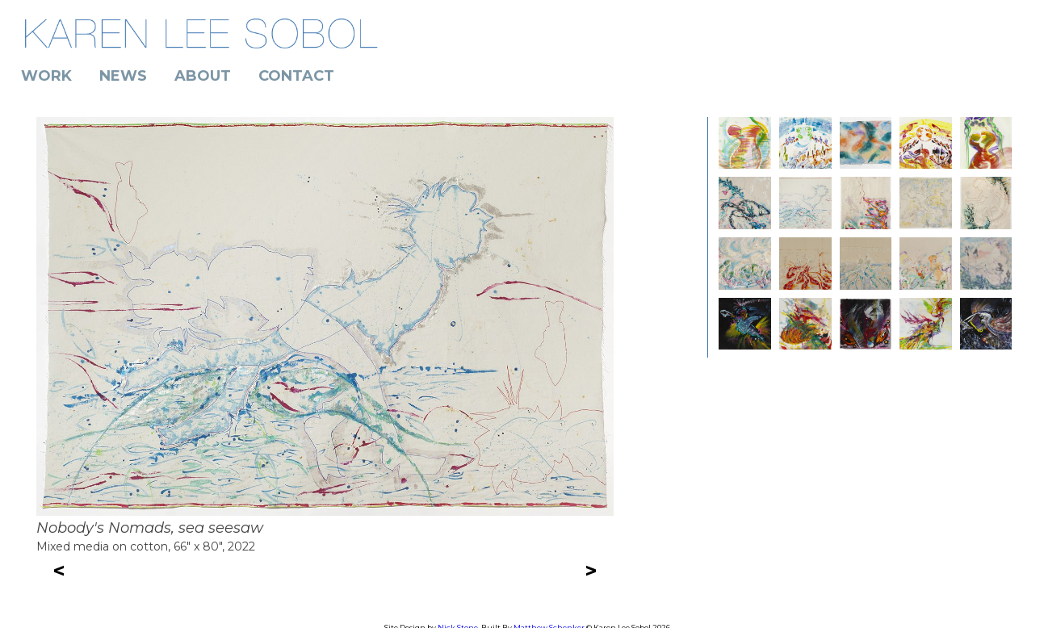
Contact (296, 76)
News (123, 76)
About (202, 76)
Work (46, 76)
